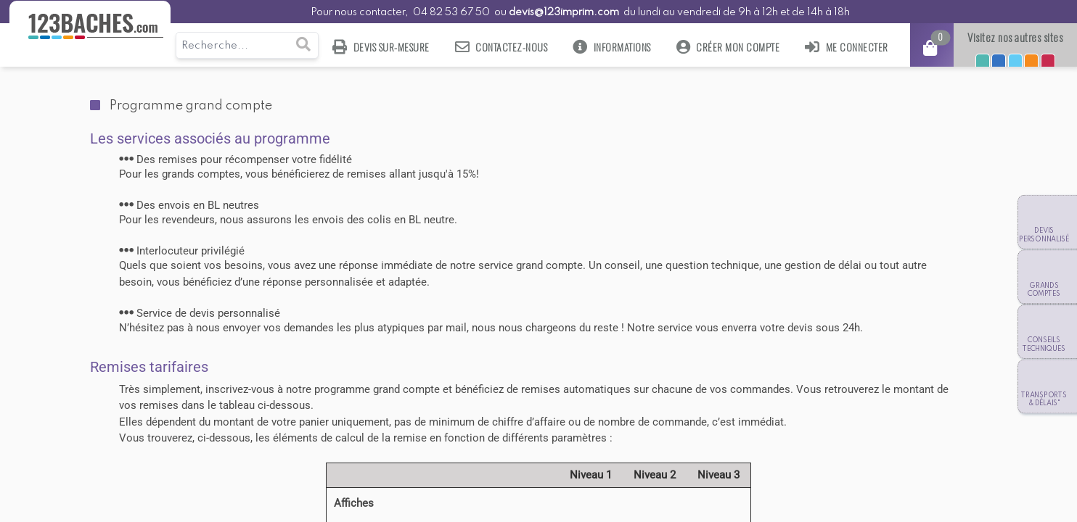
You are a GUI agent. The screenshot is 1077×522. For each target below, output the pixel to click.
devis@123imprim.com (564, 12)
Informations (612, 46)
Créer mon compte (728, 46)
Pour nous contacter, (361, 12)
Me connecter (846, 46)
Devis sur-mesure (381, 46)
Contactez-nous (501, 46)
